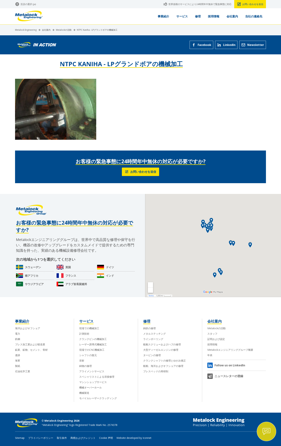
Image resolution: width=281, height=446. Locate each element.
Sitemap (20, 438)
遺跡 (17, 355)
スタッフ (212, 333)
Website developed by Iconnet (133, 438)
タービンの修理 (152, 355)
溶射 (81, 360)
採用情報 (212, 344)
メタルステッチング (154, 333)
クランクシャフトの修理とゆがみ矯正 (164, 360)
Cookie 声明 (106, 438)
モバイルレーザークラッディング (98, 398)
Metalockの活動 (64, 30)
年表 (209, 355)
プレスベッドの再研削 (155, 371)
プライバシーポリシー (40, 438)
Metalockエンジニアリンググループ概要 (230, 349)
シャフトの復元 (88, 355)
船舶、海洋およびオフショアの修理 (163, 366)
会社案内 (46, 30)
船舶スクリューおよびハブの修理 (162, 344)
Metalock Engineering (26, 30)
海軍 (17, 360)
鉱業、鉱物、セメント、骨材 (31, 349)
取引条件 (62, 438)
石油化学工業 (22, 371)
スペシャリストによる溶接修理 (96, 376)
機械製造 (84, 393)
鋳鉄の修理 (149, 328)
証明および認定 (216, 339)
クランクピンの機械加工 (93, 339)
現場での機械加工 (89, 328)
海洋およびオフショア (27, 328)
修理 (146, 321)
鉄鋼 (17, 339)
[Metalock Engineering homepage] (29, 16)
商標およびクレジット (83, 438)
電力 (17, 333)
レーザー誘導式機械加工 (93, 344)
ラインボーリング (153, 339)
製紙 (17, 366)
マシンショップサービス (93, 382)
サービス (86, 321)
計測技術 (84, 333)
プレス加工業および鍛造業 (30, 344)
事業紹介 (22, 321)
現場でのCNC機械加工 (91, 349)
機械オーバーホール (90, 387)
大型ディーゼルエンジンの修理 (160, 349)
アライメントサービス (91, 371)
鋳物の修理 (85, 366)
